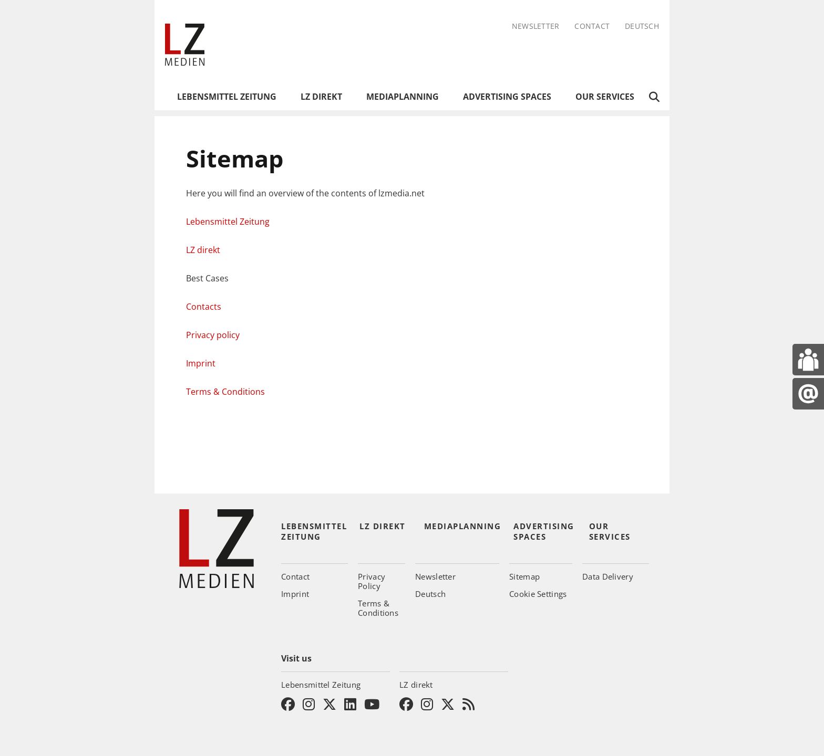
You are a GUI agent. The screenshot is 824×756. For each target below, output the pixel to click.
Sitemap (524, 576)
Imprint (200, 363)
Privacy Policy (371, 581)
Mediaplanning (402, 96)
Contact (592, 26)
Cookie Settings (538, 594)
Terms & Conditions (225, 391)
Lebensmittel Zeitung (226, 96)
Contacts (203, 306)
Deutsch (642, 26)
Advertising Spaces (507, 96)
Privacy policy (213, 335)
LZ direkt (321, 96)
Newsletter (536, 26)
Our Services (604, 96)
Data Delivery (607, 576)
